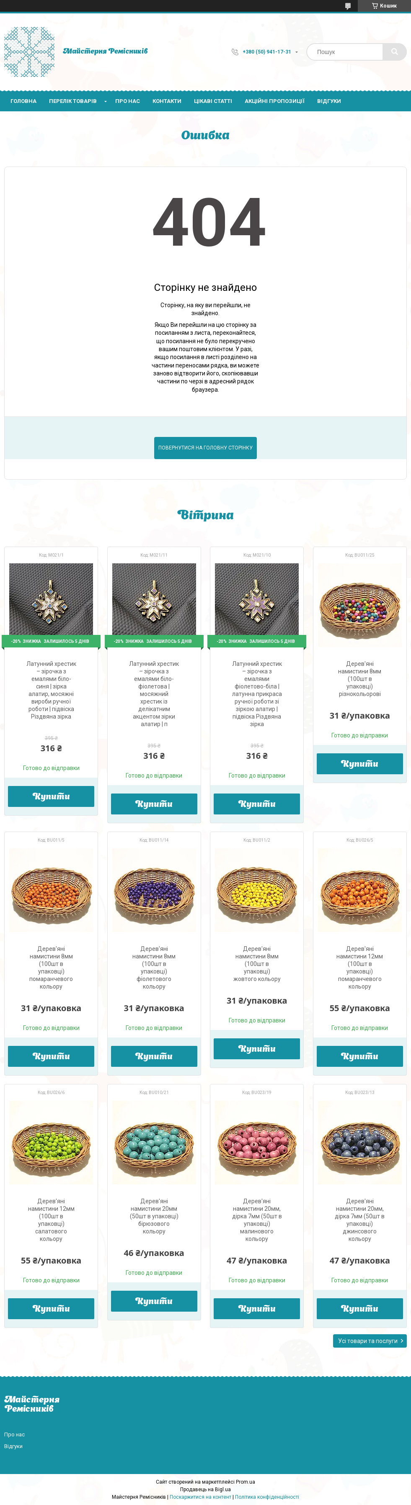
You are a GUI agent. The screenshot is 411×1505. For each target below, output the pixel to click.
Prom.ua (245, 1482)
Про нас (127, 101)
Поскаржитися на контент (200, 1497)
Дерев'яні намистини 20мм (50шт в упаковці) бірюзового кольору (154, 1216)
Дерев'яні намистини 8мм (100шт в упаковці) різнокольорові (359, 678)
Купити (51, 797)
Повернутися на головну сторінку (205, 448)
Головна (23, 101)
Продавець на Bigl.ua (205, 1489)
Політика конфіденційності (267, 1497)
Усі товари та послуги (368, 1341)
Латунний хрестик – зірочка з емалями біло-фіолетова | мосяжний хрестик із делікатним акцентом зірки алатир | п (154, 693)
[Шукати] (395, 52)
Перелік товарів (73, 101)
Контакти (167, 101)
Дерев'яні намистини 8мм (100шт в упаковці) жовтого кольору (257, 963)
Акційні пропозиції (275, 101)
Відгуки (329, 101)
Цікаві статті (213, 101)
